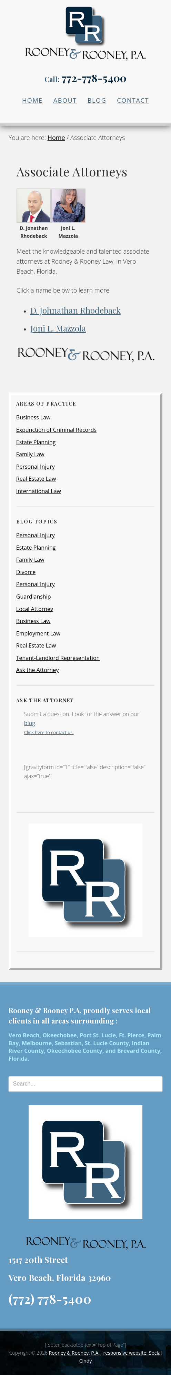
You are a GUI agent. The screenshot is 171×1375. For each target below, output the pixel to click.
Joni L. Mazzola (58, 328)
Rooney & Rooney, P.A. (75, 1352)
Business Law (33, 417)
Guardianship (33, 596)
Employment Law (38, 633)
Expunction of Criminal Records (56, 430)
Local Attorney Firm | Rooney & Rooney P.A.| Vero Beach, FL (85, 28)
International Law (38, 491)
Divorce (26, 572)
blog (29, 723)
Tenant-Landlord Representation (58, 658)
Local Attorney (34, 609)
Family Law (30, 454)
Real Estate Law (36, 478)
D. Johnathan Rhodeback (75, 310)
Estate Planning (36, 442)
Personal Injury (35, 466)
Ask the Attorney (37, 670)
